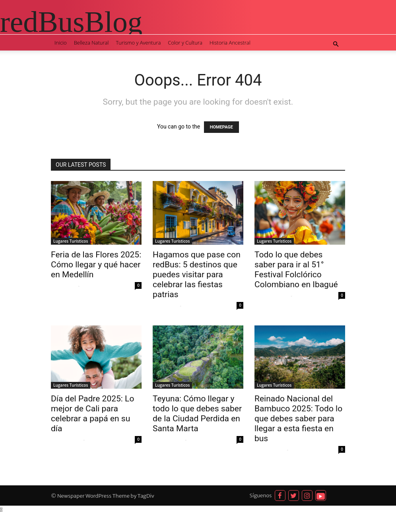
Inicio (60, 42)
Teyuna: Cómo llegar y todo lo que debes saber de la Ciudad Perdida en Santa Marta (197, 413)
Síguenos (261, 495)
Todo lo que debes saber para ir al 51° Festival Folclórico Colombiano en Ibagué (296, 269)
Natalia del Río (66, 439)
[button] (335, 44)
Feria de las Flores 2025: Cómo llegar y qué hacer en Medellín (96, 264)
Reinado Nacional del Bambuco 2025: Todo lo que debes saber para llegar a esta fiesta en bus (298, 418)
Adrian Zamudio (271, 295)
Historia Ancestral (230, 42)
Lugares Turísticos (70, 241)
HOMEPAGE (221, 127)
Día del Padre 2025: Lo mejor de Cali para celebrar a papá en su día (92, 413)
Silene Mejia (63, 285)
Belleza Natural (91, 42)
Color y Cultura (185, 42)
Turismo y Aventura (138, 42)
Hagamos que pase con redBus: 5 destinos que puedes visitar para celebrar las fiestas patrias (197, 274)
